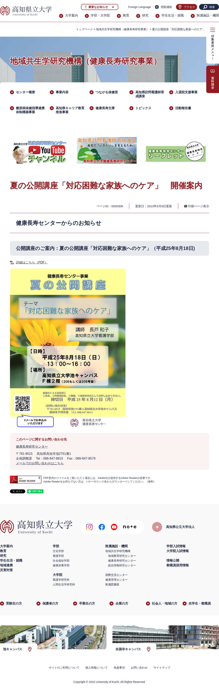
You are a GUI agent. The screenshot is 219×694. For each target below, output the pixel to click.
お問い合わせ (139, 667)
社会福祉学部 (61, 560)
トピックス (143, 108)
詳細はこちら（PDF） (32, 262)
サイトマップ (161, 667)
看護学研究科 (61, 579)
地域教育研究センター (122, 555)
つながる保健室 (107, 92)
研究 (145, 15)
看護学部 (58, 555)
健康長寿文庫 (105, 108)
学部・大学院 (100, 15)
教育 (126, 15)
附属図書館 (112, 584)
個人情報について (96, 667)
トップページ (84, 29)
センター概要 (25, 92)
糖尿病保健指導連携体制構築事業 (30, 110)
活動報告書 (183, 108)
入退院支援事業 (186, 92)
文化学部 (58, 551)
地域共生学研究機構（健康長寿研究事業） (122, 29)
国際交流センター (116, 574)
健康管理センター (116, 579)
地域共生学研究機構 (117, 551)
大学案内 (71, 15)
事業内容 (62, 92)
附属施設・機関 (208, 15)
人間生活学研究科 (64, 584)
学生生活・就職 (172, 15)
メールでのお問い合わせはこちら (40, 463)
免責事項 (119, 667)
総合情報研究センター (122, 565)
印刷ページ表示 (198, 206)
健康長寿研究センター (32, 446)
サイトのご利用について (64, 667)
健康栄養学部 (61, 565)
